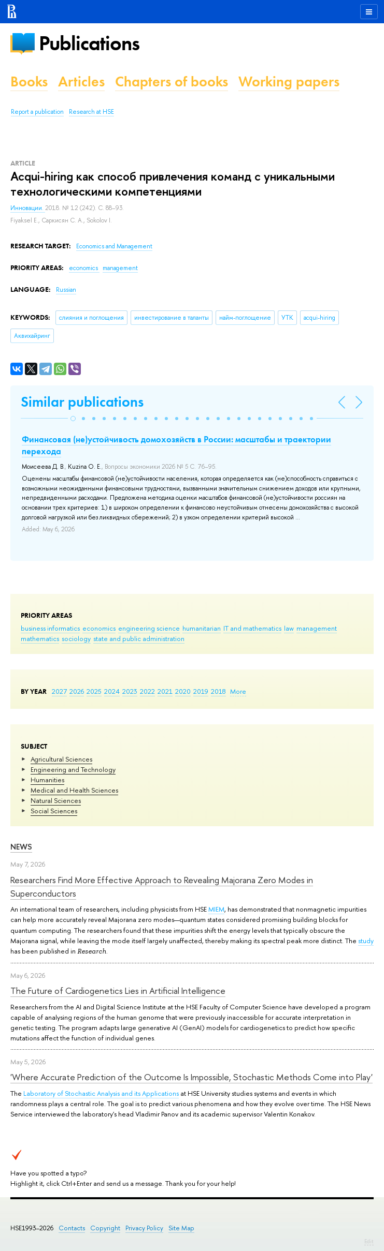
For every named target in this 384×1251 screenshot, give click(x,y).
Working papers (288, 81)
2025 (94, 691)
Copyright (105, 1228)
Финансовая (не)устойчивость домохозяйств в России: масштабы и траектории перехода (176, 445)
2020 (183, 691)
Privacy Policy (144, 1228)
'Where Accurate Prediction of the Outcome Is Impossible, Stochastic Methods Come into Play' (191, 1077)
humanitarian (201, 628)
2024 (112, 691)
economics (99, 628)
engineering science (149, 628)
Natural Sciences (56, 800)
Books (29, 81)
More (238, 691)
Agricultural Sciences (61, 759)
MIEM (216, 909)
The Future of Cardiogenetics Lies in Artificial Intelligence (117, 990)
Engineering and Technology (73, 769)
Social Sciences (54, 810)
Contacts (72, 1228)
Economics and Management (114, 246)
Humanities (47, 779)
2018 (218, 691)
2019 (200, 691)
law (289, 628)
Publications (89, 43)
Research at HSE (91, 112)
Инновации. (27, 208)
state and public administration (138, 638)
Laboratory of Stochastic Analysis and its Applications (101, 1093)
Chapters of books (171, 81)
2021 (165, 691)
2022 (147, 691)
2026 (76, 691)
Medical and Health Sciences (74, 790)
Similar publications (82, 402)
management (316, 628)
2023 (129, 691)
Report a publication (37, 112)
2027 (59, 691)
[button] (73, 418)
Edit (369, 1241)
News (21, 846)
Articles (81, 81)
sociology (76, 638)
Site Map (181, 1228)
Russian (66, 290)
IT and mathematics (252, 628)
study (366, 940)
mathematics (40, 638)
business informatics (50, 628)
